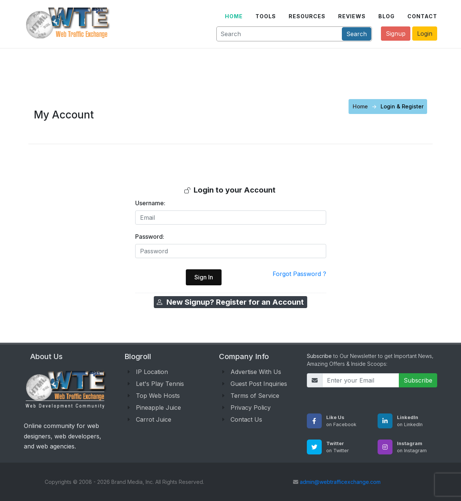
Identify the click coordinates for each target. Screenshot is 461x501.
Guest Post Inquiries (258, 383)
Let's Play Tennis (160, 383)
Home (360, 106)
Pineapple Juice (158, 407)
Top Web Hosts (158, 395)
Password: (149, 236)
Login (424, 33)
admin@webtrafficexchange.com (340, 482)
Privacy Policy (250, 407)
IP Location (152, 371)
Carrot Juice (153, 419)
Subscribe (418, 380)
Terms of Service (254, 395)
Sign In (203, 277)
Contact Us (246, 419)
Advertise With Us (255, 371)
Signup (396, 33)
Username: (150, 203)
